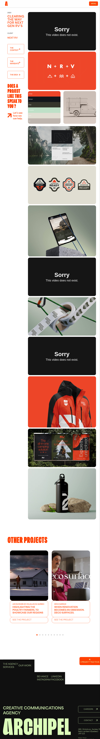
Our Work (24, 684)
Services (8, 686)
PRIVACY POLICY (82, 738)
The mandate (14, 63)
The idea (14, 75)
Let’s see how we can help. (18, 116)
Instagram (44, 689)
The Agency (10, 683)
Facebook (57, 689)
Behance (42, 686)
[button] (37, 635)
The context (14, 49)
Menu (93, 4)
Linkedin (56, 686)
